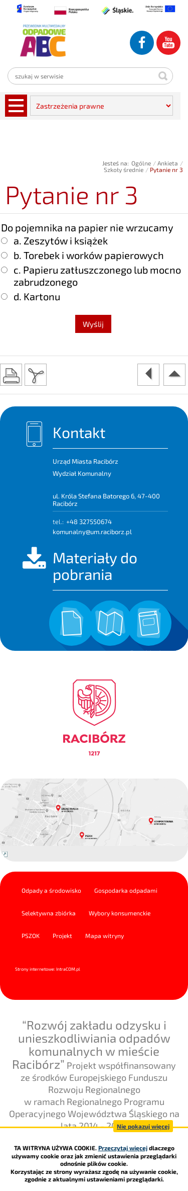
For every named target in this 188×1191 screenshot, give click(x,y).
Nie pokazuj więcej (143, 1126)
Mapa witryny (104, 935)
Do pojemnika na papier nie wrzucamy (87, 227)
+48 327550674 (89, 522)
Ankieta (167, 162)
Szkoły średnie (123, 169)
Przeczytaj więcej (122, 1147)
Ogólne (141, 162)
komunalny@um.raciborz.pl (92, 532)
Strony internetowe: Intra (47, 969)
